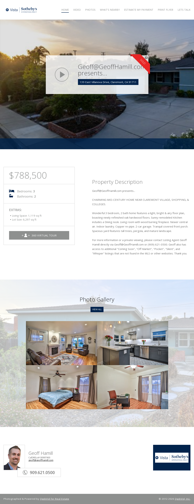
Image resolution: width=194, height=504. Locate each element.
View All (97, 309)
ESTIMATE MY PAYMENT (138, 9)
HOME (65, 9)
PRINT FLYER (165, 9)
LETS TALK (184, 9)
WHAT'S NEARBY (110, 9)
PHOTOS (90, 9)
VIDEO (77, 9)
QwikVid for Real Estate (54, 498)
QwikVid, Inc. (182, 498)
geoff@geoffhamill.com (40, 460)
